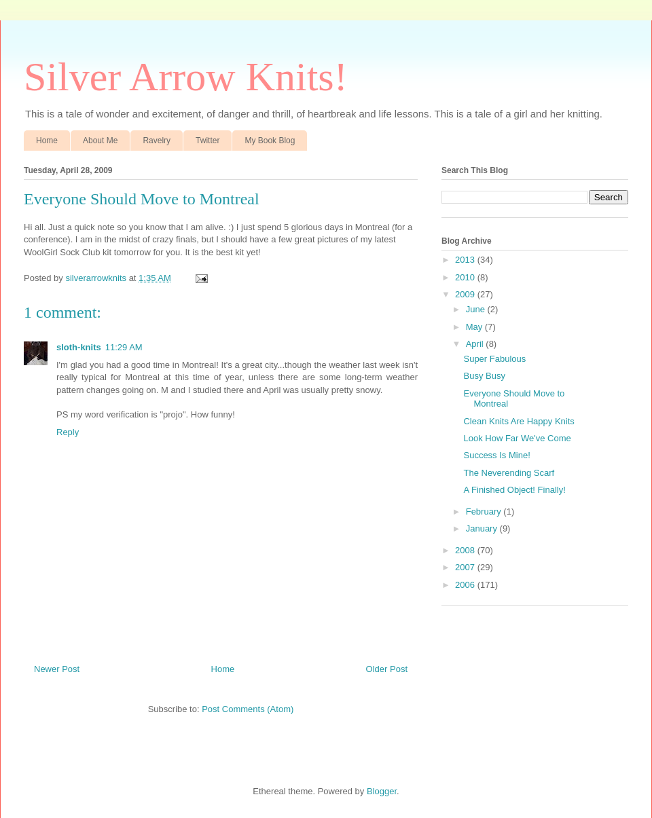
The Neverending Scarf (508, 473)
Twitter (207, 140)
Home (47, 140)
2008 (466, 550)
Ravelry (156, 140)
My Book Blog (269, 140)
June (477, 309)
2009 (466, 294)
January (483, 528)
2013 (466, 260)
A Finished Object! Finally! (514, 490)
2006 (466, 585)
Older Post (387, 669)
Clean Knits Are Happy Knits (518, 421)
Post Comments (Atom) (247, 709)
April (476, 344)
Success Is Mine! (496, 455)
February (485, 511)
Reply (67, 432)
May (475, 327)
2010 (466, 277)
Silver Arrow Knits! (186, 76)
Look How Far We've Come (516, 438)
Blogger (382, 791)
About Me (100, 140)
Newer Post (56, 669)
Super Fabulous (494, 359)
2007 (466, 567)
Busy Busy (484, 376)
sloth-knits (78, 347)
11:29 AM (124, 347)
